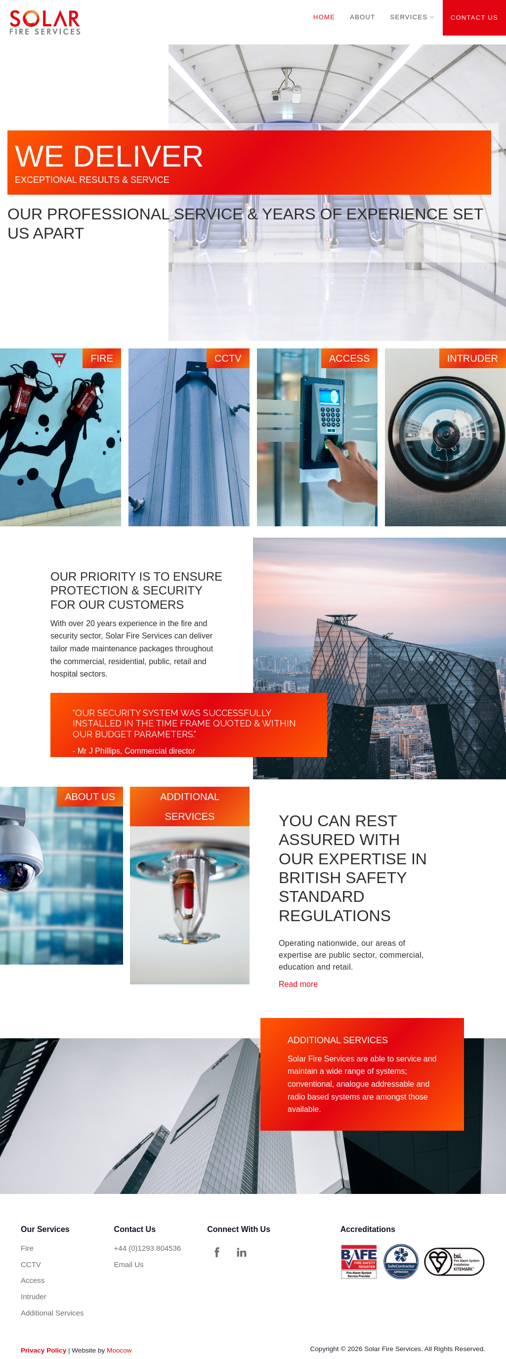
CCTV (31, 1264)
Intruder (33, 1296)
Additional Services (52, 1313)
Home (324, 17)
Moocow (119, 1350)
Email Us (129, 1264)
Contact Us (474, 17)
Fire (27, 1248)
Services (408, 17)
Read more (298, 984)
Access (32, 1280)
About (362, 17)
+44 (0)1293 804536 (147, 1248)
